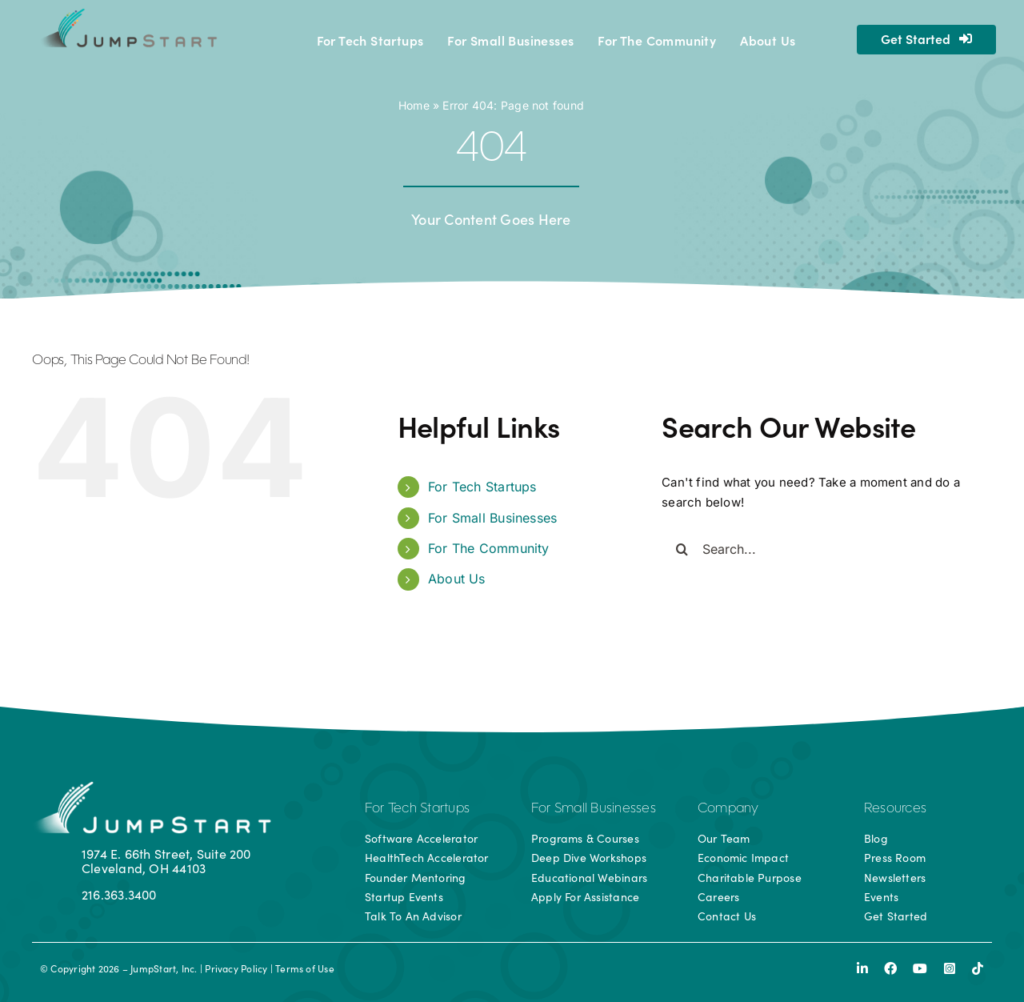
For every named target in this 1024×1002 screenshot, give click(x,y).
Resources (895, 809)
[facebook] (890, 968)
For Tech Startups (482, 487)
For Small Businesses (493, 518)
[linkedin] (862, 968)
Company (728, 809)
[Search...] (814, 549)
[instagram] (949, 968)
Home (414, 105)
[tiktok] (977, 968)
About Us (457, 579)
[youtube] (920, 968)
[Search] (682, 549)
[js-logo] (127, 14)
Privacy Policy (236, 968)
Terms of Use (304, 968)
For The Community (489, 548)
